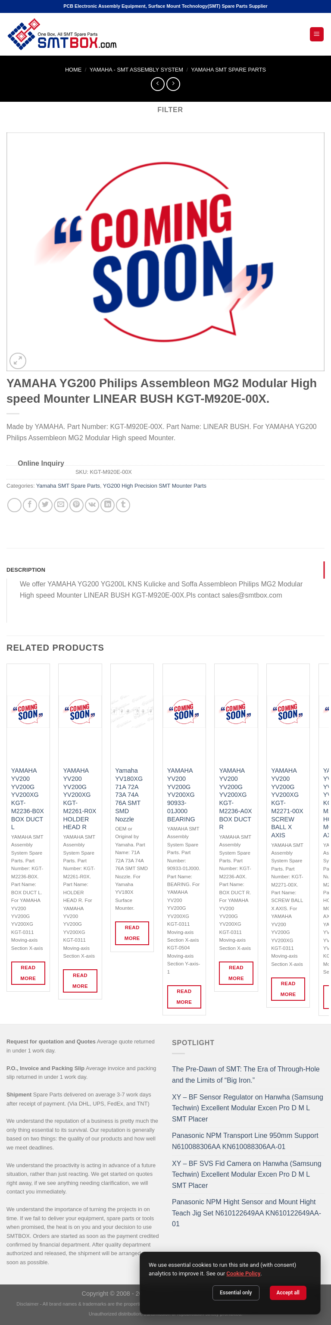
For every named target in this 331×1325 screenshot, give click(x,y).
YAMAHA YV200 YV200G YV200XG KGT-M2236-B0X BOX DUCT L (27, 798)
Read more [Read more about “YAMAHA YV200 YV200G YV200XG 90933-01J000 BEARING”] (184, 997)
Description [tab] (25, 570)
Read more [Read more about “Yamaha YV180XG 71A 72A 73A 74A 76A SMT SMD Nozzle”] (132, 933)
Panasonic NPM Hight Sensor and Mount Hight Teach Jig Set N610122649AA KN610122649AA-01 (246, 1213)
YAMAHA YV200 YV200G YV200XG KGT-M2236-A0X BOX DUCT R (235, 798)
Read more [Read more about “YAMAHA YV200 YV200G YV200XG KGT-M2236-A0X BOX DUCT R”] (236, 973)
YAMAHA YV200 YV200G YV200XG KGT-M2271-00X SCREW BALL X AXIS (287, 803)
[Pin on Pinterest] (76, 505)
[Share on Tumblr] (123, 505)
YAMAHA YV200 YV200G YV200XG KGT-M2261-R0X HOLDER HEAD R (79, 798)
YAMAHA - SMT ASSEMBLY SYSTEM (136, 69)
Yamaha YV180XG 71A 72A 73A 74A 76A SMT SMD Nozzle (129, 794)
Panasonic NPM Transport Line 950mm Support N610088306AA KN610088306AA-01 (245, 1141)
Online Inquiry (41, 463)
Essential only (236, 1293)
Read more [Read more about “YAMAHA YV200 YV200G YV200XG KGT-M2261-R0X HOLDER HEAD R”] (80, 981)
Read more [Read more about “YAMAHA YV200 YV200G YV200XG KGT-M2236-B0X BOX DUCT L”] (28, 973)
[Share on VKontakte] (92, 505)
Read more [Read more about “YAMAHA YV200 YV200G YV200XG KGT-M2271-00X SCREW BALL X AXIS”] (288, 989)
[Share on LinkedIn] (107, 505)
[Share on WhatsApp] (14, 505)
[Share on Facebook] (30, 505)
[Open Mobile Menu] (317, 34)
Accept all (288, 1293)
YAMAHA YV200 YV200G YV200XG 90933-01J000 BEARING (181, 794)
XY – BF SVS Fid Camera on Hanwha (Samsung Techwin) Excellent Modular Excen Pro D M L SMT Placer (247, 1174)
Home (73, 69)
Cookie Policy (243, 1273)
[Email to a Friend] (61, 505)
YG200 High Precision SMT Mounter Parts (154, 485)
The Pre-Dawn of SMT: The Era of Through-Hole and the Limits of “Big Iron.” (246, 1074)
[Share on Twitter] (45, 505)
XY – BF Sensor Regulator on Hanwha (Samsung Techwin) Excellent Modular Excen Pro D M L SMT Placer (247, 1108)
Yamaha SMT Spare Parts (228, 69)
